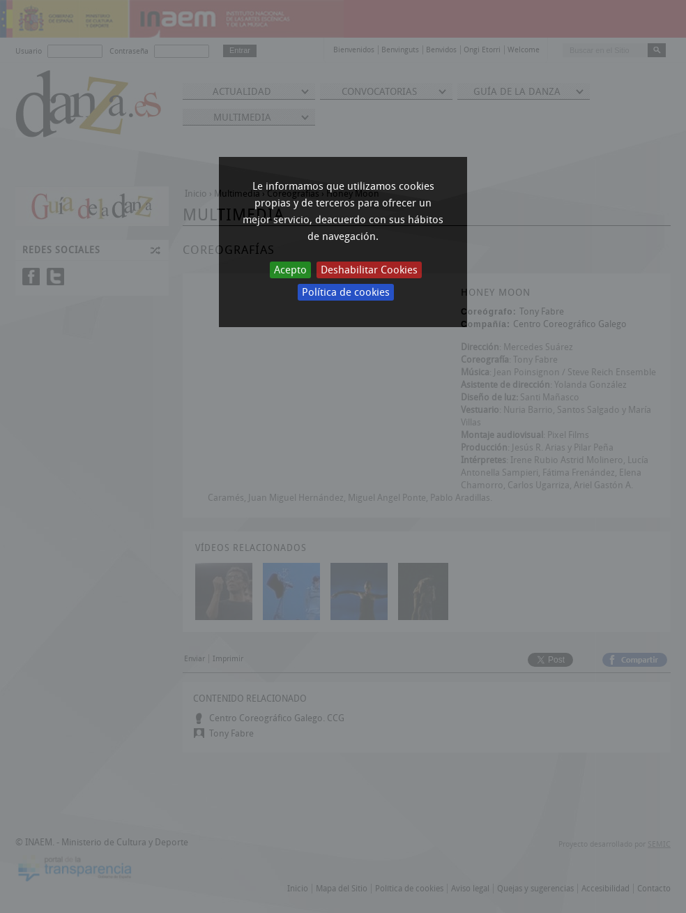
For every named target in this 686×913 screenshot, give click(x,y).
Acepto (290, 270)
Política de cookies (346, 292)
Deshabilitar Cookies (369, 270)
